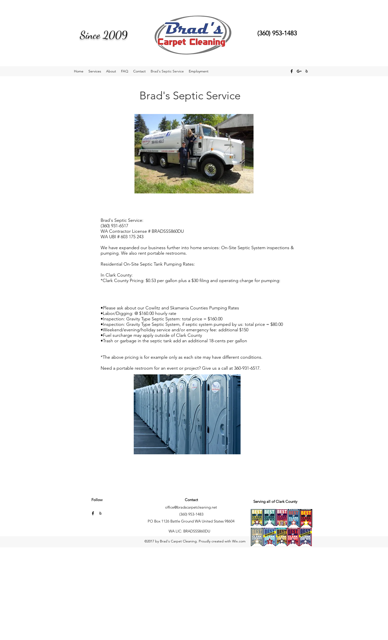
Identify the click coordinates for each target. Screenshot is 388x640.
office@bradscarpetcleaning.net (191, 507)
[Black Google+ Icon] (299, 71)
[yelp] (306, 71)
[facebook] (291, 71)
